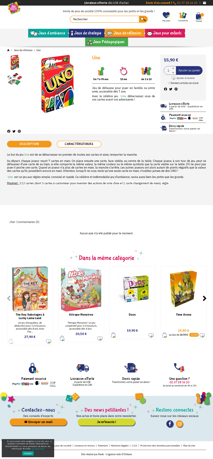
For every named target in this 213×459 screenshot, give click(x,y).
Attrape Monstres (81, 314)
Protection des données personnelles (162, 445)
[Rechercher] (109, 19)
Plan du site (191, 445)
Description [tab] (29, 144)
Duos (132, 314)
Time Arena (183, 314)
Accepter (28, 453)
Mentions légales (119, 445)
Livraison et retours (83, 445)
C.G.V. (135, 445)
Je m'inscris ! (106, 422)
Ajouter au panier (189, 70)
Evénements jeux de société (54, 445)
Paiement (102, 445)
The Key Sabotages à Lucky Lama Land (30, 316)
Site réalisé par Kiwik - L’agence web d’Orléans (106, 454)
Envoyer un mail (38, 422)
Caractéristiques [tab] (79, 144)
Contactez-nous (38, 410)
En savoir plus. (38, 448)
